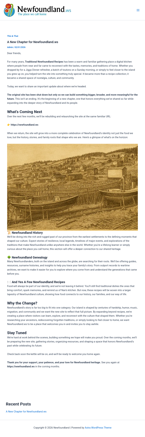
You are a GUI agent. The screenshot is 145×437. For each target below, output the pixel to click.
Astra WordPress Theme (98, 427)
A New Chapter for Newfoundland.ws (32, 42)
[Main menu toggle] (138, 10)
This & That (12, 36)
